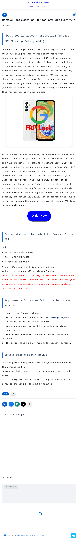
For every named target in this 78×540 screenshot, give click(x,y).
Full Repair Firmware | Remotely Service (38, 5)
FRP (5, 15)
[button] (11, 404)
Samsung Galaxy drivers (60, 317)
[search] (74, 4)
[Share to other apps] (29, 404)
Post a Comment (11, 487)
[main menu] (3, 4)
